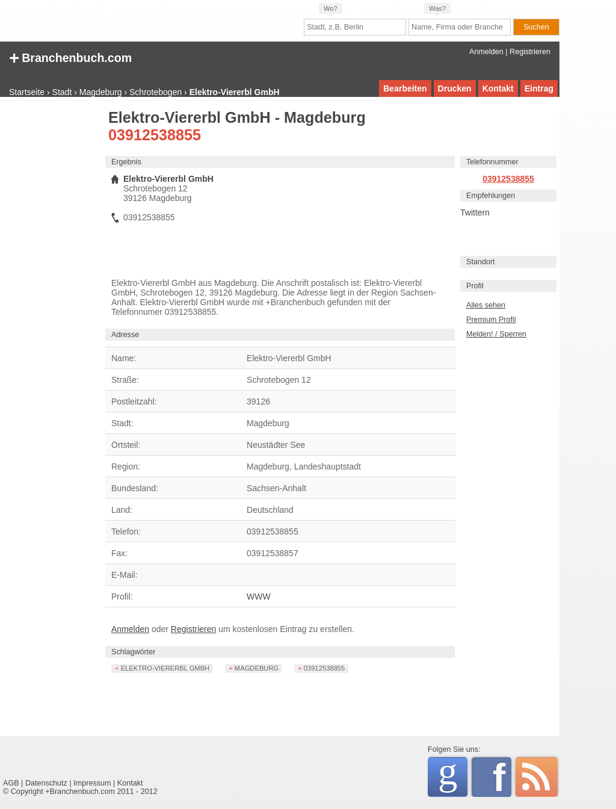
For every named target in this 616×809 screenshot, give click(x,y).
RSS (537, 777)
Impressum (92, 783)
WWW (259, 596)
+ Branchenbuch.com (70, 57)
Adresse (125, 334)
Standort (480, 262)
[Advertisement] (51, 292)
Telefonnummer (492, 162)
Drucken (455, 88)
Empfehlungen (490, 195)
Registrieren (530, 52)
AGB (11, 783)
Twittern (475, 212)
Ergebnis (126, 162)
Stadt (62, 92)
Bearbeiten (405, 88)
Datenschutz (46, 783)
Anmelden (486, 52)
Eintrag (539, 88)
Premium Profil (491, 319)
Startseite (27, 92)
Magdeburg (100, 92)
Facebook (502, 777)
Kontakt (498, 88)
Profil (475, 286)
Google (452, 775)
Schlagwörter (133, 652)
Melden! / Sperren (496, 334)
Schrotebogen (155, 92)
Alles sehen (485, 305)
